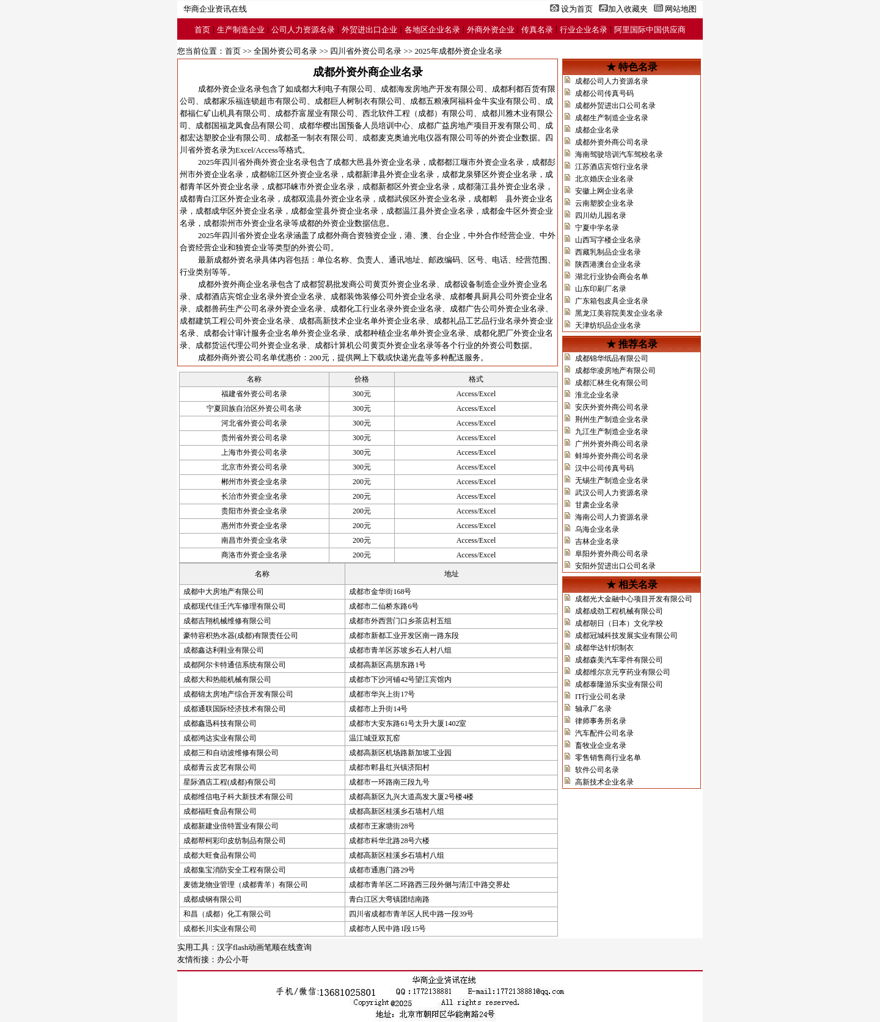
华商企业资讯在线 (215, 8)
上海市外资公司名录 (254, 452)
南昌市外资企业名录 (254, 540)
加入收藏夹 (628, 8)
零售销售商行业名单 (608, 757)
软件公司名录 (597, 770)
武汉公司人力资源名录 (611, 492)
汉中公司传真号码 (604, 468)
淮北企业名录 (597, 395)
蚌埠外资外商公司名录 (611, 456)
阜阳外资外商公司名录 (611, 553)
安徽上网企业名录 (604, 191)
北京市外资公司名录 (254, 467)
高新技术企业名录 (604, 782)
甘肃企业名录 (597, 505)
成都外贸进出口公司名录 (615, 105)
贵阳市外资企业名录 (254, 511)
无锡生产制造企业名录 (611, 480)
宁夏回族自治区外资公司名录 (254, 408)
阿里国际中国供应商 (650, 29)
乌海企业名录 (597, 529)
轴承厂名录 (593, 709)
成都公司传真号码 (604, 93)
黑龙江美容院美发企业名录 (619, 313)
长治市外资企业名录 (254, 496)
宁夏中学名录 (597, 227)
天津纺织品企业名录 (608, 325)
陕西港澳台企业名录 (608, 264)
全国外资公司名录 (285, 51)
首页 (202, 29)
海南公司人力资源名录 (611, 517)
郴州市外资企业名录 (254, 481)
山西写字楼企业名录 (608, 240)
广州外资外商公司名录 (611, 444)
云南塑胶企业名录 (604, 203)
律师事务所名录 (600, 721)
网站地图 (681, 8)
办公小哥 (233, 959)
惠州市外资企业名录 (254, 525)
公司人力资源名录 (303, 29)
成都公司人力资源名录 (611, 81)
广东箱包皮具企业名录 (611, 301)
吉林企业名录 (597, 541)
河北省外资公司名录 (254, 423)
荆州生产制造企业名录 (611, 419)
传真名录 (537, 29)
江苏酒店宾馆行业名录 (611, 166)
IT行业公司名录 (600, 696)
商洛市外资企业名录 (254, 555)
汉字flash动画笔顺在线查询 (264, 947)
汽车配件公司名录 (604, 733)
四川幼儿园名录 (600, 215)
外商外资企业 (491, 29)
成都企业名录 (597, 130)
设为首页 (577, 8)
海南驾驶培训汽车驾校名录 (619, 154)
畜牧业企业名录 (600, 745)
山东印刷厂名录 (600, 288)
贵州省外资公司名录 (254, 437)
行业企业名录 (583, 29)
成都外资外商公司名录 (611, 142)
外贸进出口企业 (369, 29)
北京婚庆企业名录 (604, 179)
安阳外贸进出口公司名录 (615, 566)
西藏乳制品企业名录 (608, 252)
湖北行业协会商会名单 (611, 276)
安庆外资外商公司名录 (611, 407)
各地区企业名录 (432, 29)
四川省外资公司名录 (366, 51)
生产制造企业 (241, 29)
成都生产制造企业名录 (611, 118)
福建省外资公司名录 (254, 394)
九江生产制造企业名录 (611, 431)
